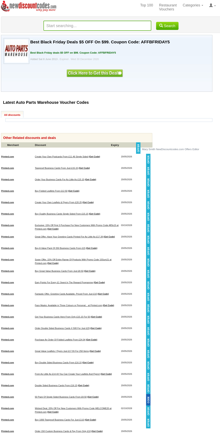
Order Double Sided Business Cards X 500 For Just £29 (62, 328)
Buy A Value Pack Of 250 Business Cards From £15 (60, 248)
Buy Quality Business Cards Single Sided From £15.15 (61, 214)
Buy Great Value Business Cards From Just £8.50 (59, 271)
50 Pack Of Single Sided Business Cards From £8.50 (61, 397)
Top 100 (146, 5)
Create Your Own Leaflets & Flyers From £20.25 (58, 202)
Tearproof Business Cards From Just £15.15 (56, 168)
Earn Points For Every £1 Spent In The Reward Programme (64, 282)
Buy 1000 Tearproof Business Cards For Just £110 (59, 420)
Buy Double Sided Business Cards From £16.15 (58, 362)
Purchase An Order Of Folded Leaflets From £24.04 (60, 339)
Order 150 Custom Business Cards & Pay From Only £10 (63, 431)
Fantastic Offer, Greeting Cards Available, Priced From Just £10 (66, 294)
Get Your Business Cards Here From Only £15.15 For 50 (62, 317)
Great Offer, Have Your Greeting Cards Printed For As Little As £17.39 (69, 236)
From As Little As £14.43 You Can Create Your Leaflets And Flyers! (67, 374)
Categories (193, 5)
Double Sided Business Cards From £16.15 (56, 385)
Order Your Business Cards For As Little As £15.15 (59, 179)
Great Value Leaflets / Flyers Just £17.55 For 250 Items (62, 351)
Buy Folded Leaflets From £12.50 (51, 191)
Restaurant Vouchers (168, 7)
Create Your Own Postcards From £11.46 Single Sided (61, 156)
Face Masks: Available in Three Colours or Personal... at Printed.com (68, 305)
